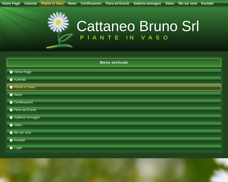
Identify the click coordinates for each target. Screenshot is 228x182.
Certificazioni (91, 3)
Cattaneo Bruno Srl (138, 26)
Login (18, 148)
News (72, 3)
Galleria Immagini (147, 3)
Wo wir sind (187, 3)
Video (169, 3)
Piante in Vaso (52, 3)
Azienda (30, 3)
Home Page (11, 3)
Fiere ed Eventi (117, 3)
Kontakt (207, 3)
